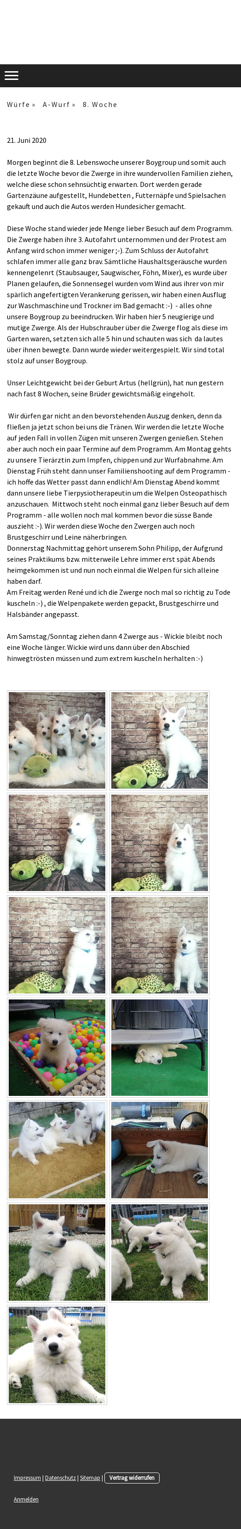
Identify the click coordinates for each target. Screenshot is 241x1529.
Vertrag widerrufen (132, 1477)
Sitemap (90, 1477)
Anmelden (26, 1499)
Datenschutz (60, 1477)
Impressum (27, 1477)
